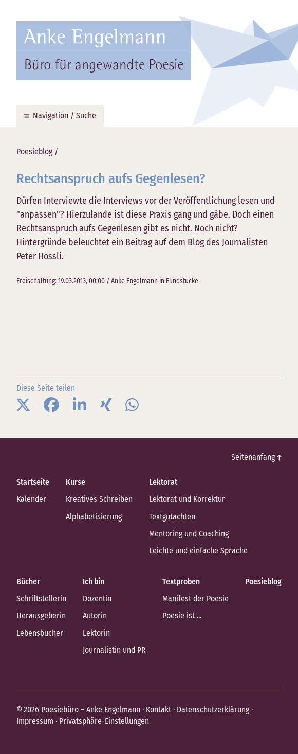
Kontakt (158, 709)
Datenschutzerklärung (213, 709)
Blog (196, 242)
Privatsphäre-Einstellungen (104, 721)
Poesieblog (34, 151)
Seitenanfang (256, 457)
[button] (23, 405)
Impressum (34, 721)
